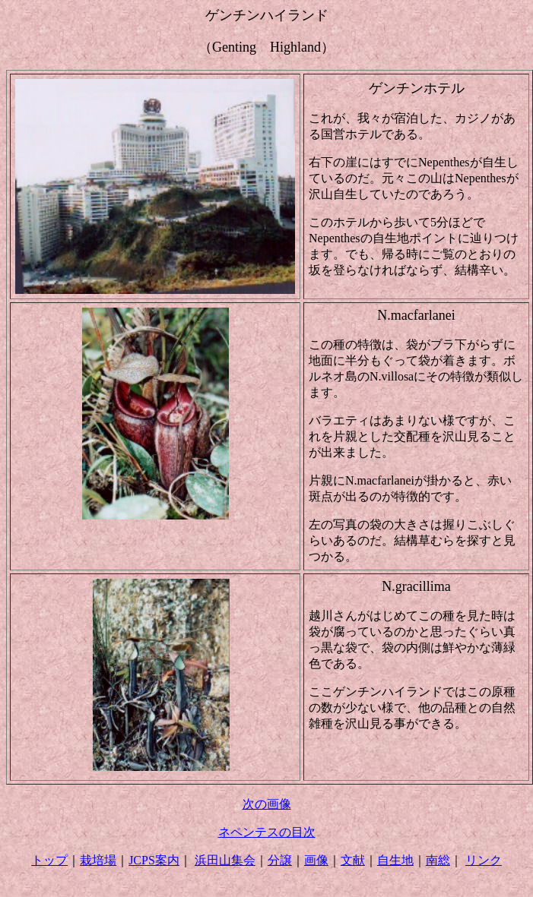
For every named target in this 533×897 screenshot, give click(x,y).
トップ (49, 860)
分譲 (280, 860)
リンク (483, 860)
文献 (353, 860)
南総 (438, 860)
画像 (316, 860)
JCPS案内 (153, 860)
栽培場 (98, 860)
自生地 (395, 860)
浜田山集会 (225, 860)
